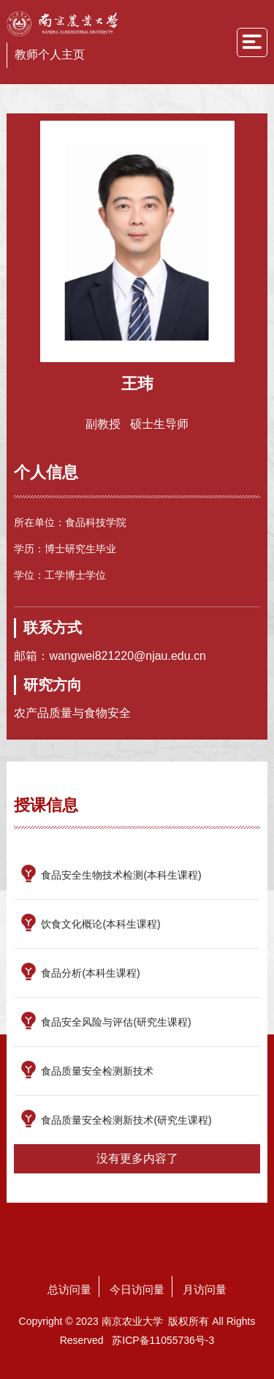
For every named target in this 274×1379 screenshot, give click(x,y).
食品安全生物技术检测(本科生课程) (121, 875)
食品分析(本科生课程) (90, 973)
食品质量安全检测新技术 (97, 1071)
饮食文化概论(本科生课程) (100, 924)
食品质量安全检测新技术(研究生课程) (126, 1120)
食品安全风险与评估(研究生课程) (116, 1022)
